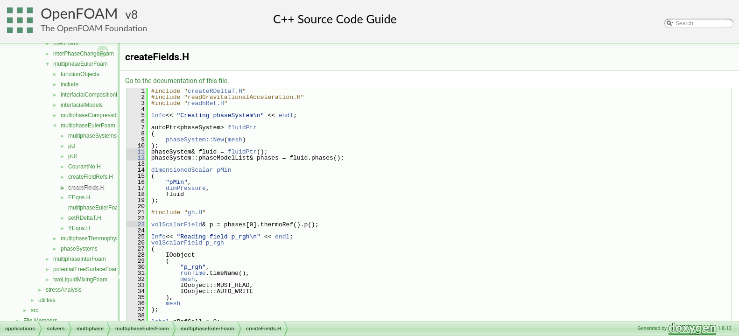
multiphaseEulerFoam (80, 64)
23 (136, 224)
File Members (40, 320)
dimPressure (186, 188)
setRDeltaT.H (84, 218)
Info (158, 115)
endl (286, 115)
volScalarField (176, 224)
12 (136, 158)
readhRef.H (206, 103)
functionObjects (80, 74)
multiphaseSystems (92, 136)
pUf (72, 156)
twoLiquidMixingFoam (80, 279)
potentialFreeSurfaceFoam (86, 269)
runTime (193, 273)
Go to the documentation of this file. (177, 80)
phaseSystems (79, 248)
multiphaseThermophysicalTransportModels (115, 238)
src (34, 310)
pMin (224, 170)
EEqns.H (79, 197)
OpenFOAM (79, 13)
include (69, 84)
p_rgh (215, 242)
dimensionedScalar (182, 170)
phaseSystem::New (195, 139)
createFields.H (86, 187)
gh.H (195, 212)
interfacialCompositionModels (97, 94)
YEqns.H (79, 228)
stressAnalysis (64, 290)
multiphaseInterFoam (79, 259)
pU (71, 146)
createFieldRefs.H (90, 177)
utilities (47, 300)
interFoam (65, 43)
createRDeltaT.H (215, 91)
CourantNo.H (84, 166)
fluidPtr (242, 127)
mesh (235, 139)
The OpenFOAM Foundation (94, 28)
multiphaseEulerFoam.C (98, 207)
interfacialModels (82, 105)
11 (136, 151)
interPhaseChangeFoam (83, 53)
